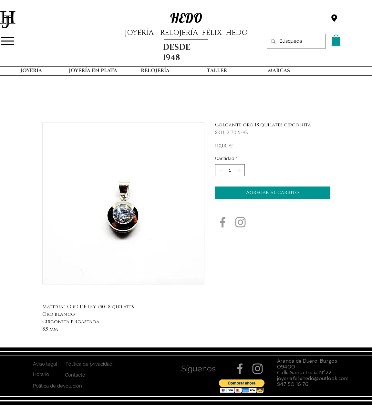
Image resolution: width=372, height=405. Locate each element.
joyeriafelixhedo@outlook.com (312, 378)
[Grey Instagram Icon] (240, 222)
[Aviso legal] (45, 364)
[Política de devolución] (57, 386)
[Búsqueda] (295, 41)
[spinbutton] (230, 170)
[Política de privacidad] (89, 364)
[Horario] (41, 374)
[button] (336, 40)
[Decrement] (220, 170)
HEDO (186, 18)
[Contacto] (75, 375)
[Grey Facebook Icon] (223, 222)
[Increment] (240, 170)
